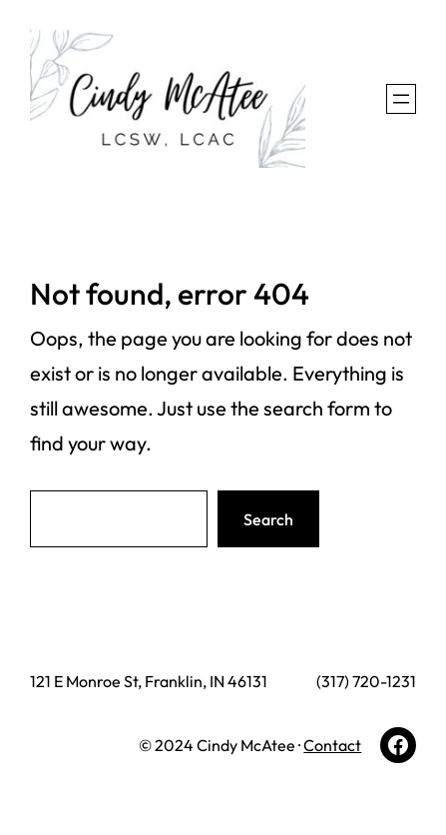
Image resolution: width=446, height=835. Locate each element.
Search (268, 519)
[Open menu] (401, 99)
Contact (332, 745)
